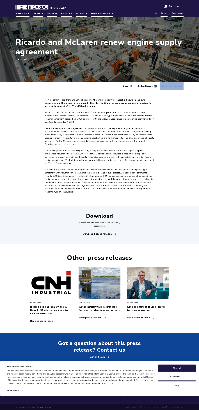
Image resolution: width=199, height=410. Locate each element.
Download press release (97, 234)
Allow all (177, 382)
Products (81, 13)
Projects (66, 13)
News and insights (102, 13)
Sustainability (177, 13)
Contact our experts (169, 86)
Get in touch (97, 357)
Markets (38, 13)
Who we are (23, 13)
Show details (13, 405)
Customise (177, 391)
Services (52, 13)
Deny (177, 399)
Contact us (174, 6)
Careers (164, 13)
